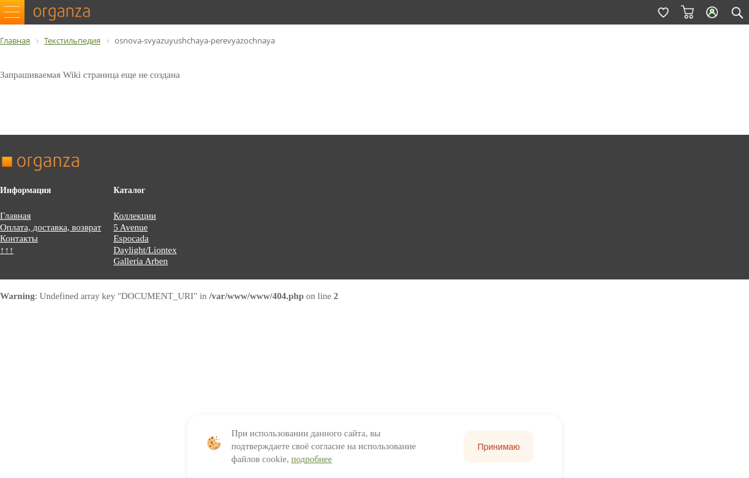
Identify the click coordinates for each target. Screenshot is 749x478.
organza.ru (67, 12)
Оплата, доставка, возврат (50, 227)
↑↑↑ (7, 250)
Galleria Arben (140, 261)
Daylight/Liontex (144, 250)
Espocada (130, 238)
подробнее (311, 459)
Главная (15, 216)
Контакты (19, 238)
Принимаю (499, 447)
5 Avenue (130, 227)
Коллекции (134, 216)
